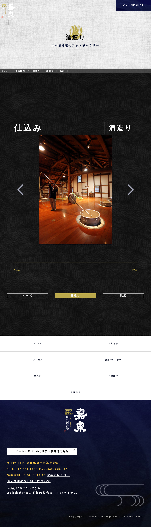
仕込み (17, 270)
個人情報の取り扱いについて (28, 481)
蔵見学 (37, 376)
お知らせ (113, 344)
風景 (62, 71)
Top (5, 71)
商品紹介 (113, 376)
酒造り (50, 71)
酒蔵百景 (20, 71)
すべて (28, 295)
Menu (8, 25)
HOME (38, 344)
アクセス (37, 360)
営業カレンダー (113, 360)
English (75, 392)
